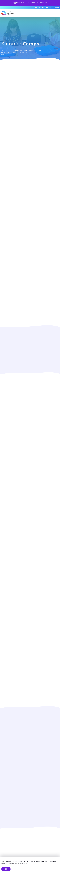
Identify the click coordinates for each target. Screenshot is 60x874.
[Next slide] (58, 3)
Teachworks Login (52, 7)
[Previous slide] (2, 3)
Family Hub (39, 7)
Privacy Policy (23, 863)
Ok (6, 869)
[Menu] (57, 13)
